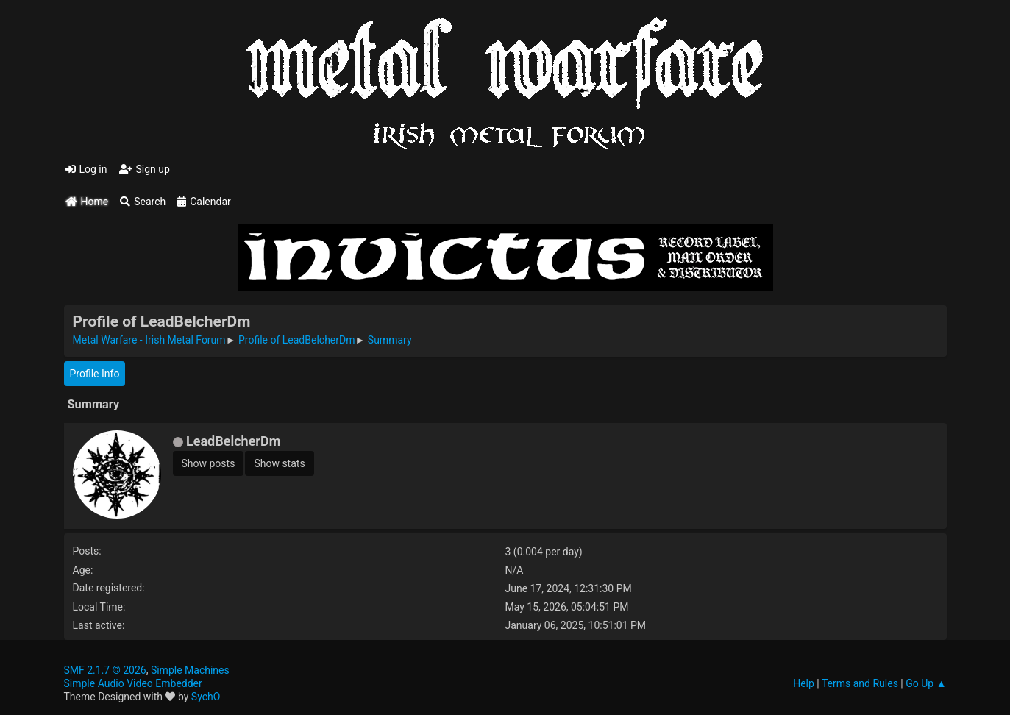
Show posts (208, 463)
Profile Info (95, 374)
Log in (86, 169)
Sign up (144, 169)
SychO (206, 696)
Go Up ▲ (926, 683)
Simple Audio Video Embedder (133, 683)
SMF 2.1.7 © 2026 (105, 670)
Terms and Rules (860, 683)
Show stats (279, 463)
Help (803, 683)
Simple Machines (190, 670)
